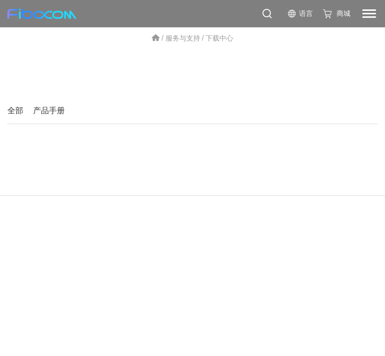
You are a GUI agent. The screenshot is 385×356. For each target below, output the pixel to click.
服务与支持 (183, 38)
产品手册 (49, 110)
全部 (15, 110)
